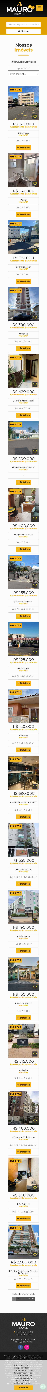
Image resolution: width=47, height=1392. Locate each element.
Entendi (23, 1387)
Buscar (23, 31)
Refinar (23, 68)
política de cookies (22, 1383)
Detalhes (23, 147)
